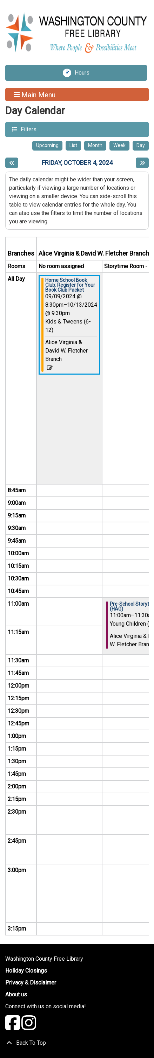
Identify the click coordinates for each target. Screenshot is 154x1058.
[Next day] (142, 163)
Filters (27, 129)
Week (119, 145)
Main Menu (35, 94)
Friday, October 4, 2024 (77, 162)
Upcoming (47, 145)
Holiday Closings (26, 970)
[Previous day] (11, 163)
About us (16, 994)
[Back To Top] (77, 1042)
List (73, 145)
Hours (84, 73)
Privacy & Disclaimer (30, 982)
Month (95, 145)
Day (140, 145)
